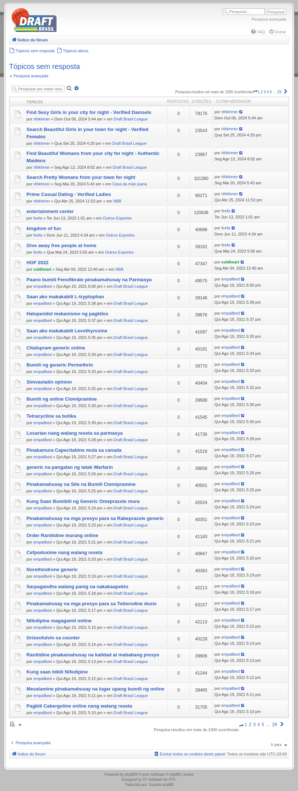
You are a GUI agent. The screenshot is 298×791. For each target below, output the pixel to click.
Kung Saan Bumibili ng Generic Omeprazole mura (83, 501)
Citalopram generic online (55, 348)
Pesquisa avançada (269, 19)
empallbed (42, 286)
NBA (119, 269)
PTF (172, 780)
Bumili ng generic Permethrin (59, 365)
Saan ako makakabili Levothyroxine (66, 330)
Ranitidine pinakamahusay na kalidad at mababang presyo (92, 654)
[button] (255, 92)
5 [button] (271, 92)
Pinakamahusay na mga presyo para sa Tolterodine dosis (91, 603)
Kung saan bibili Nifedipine (57, 672)
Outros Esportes (117, 218)
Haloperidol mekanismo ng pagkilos (67, 313)
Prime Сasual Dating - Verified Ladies (68, 194)
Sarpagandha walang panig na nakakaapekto (77, 586)
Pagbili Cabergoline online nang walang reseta (79, 706)
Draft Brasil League (130, 119)
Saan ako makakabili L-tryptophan (65, 296)
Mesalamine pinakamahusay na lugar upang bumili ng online (95, 689)
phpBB (130, 774)
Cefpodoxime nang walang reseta (64, 552)
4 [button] (268, 92)
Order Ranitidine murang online (62, 535)
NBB (117, 201)
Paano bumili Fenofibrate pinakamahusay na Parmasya (89, 279)
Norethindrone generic (52, 569)
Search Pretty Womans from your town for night (80, 177)
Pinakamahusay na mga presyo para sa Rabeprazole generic (95, 518)
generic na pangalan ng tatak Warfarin (69, 467)
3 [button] (265, 92)
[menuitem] (258, 32)
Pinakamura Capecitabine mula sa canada (73, 450)
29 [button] (279, 92)
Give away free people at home (61, 245)
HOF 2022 (37, 262)
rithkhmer (41, 119)
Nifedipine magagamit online (59, 620)
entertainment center (50, 211)
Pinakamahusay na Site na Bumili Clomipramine (81, 484)
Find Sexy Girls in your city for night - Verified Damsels (88, 112)
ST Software (152, 780)
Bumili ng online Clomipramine (61, 399)
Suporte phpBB (161, 785)
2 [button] (262, 92)
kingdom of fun (43, 228)
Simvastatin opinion (49, 382)
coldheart (42, 269)
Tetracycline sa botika (51, 416)
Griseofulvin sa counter (53, 637)
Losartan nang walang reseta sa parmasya (74, 433)
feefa (37, 218)
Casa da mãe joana (129, 184)
